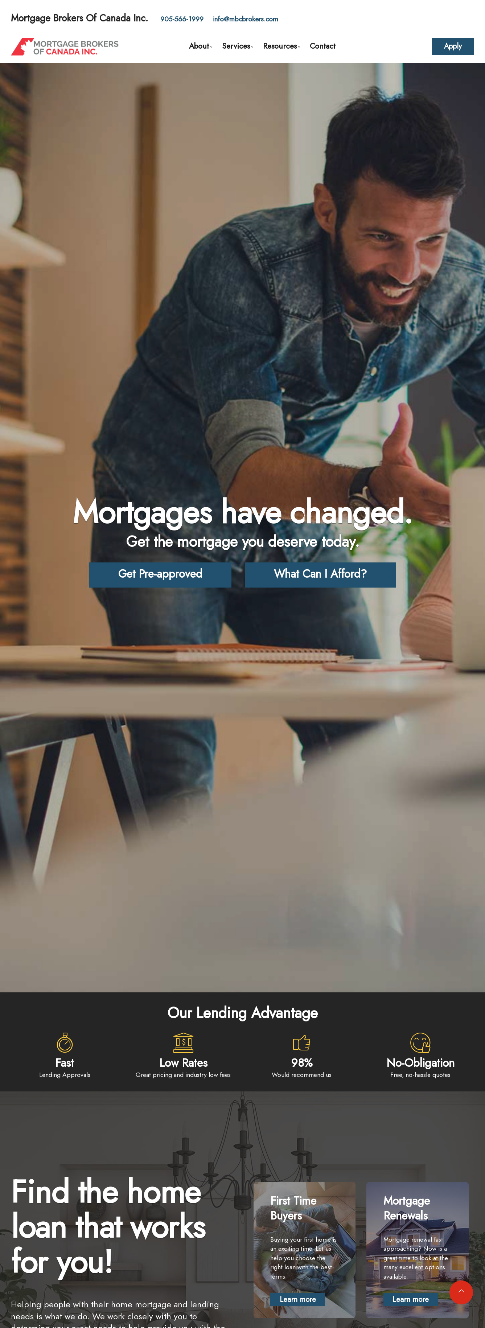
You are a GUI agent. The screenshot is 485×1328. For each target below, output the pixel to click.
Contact (323, 46)
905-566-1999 (182, 19)
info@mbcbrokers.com (245, 19)
